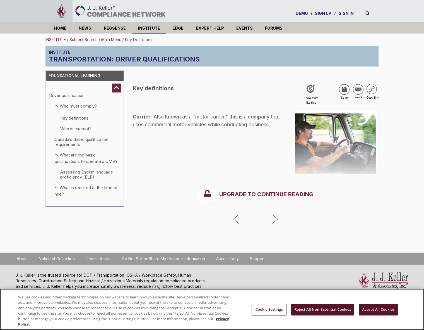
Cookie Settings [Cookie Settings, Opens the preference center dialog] (269, 309)
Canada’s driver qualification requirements (81, 142)
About (22, 258)
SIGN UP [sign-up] (323, 13)
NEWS (85, 28)
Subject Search (83, 39)
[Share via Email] (358, 89)
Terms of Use (98, 258)
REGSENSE (115, 28)
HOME (60, 28)
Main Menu (111, 39)
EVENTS (244, 28)
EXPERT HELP (210, 28)
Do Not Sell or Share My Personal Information (163, 258)
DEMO (302, 13)
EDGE (178, 28)
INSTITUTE (149, 28)
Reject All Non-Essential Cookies (322, 309)
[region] (212, 309)
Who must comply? (78, 106)
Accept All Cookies (378, 309)
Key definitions (74, 118)
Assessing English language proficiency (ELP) (86, 174)
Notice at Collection (57, 258)
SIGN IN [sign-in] (346, 13)
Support (257, 258)
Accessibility (227, 258)
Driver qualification (67, 95)
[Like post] (310, 96)
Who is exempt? (75, 128)
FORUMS (273, 28)
